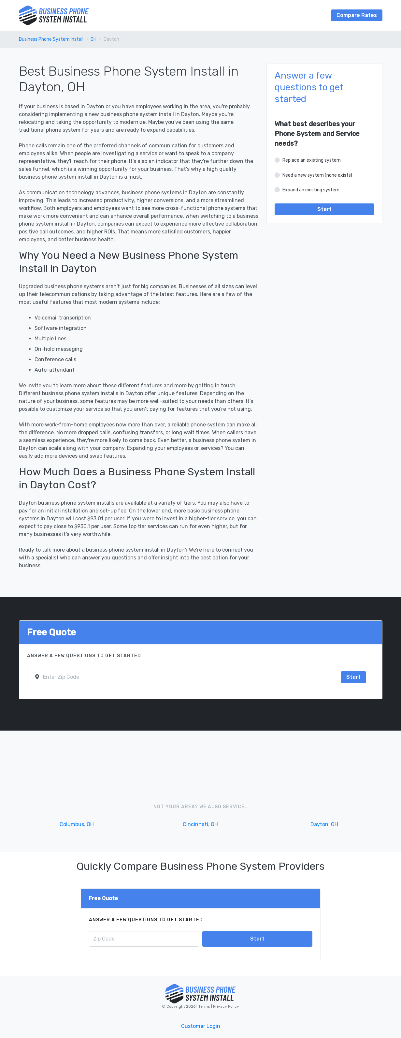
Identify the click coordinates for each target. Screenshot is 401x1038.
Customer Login (200, 1026)
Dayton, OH (324, 824)
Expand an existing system (310, 190)
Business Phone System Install (51, 39)
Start (324, 209)
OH (93, 39)
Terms (204, 1006)
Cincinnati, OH (200, 824)
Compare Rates (357, 15)
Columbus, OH (77, 824)
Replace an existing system (311, 160)
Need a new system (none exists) (317, 175)
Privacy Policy (225, 1006)
